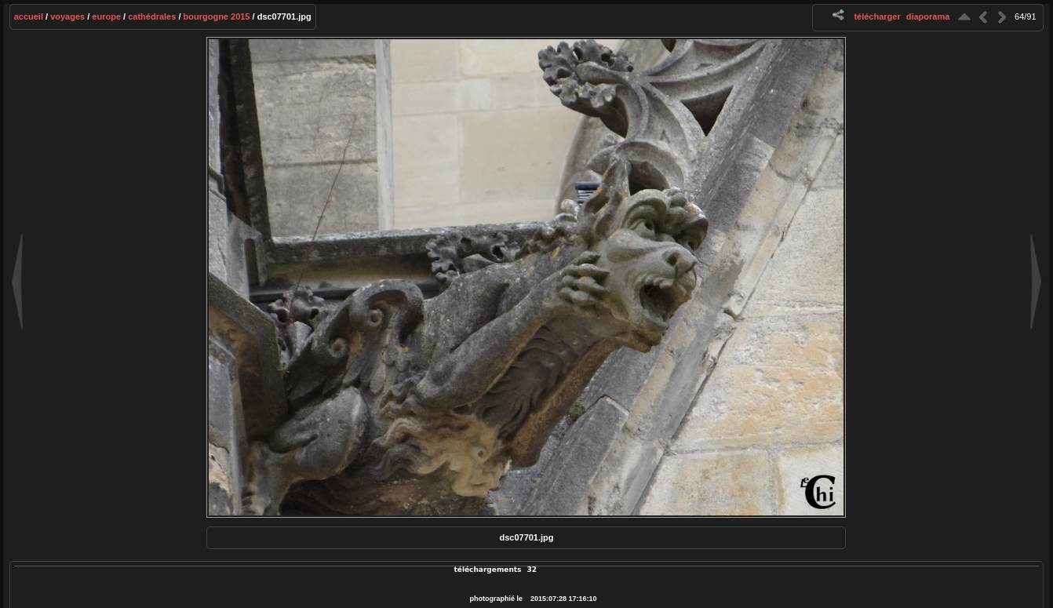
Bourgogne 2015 (217, 16)
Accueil (28, 16)
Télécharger (877, 16)
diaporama (928, 16)
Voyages (67, 16)
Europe (106, 16)
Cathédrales (152, 16)
